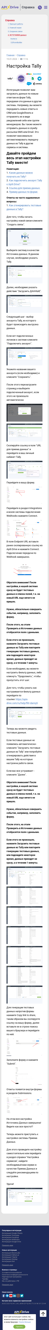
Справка (28, 7)
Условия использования (12, 1273)
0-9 (44, 1304)
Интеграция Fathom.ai (10, 1255)
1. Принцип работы (15, 24)
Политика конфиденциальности (15, 1275)
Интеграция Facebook (10, 1237)
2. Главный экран (15, 28)
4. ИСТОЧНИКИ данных (17, 35)
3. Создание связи (15, 31)
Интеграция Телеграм (10, 1235)
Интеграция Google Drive (11, 1242)
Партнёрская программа (11, 1277)
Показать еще (7, 1245)
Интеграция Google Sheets (12, 1233)
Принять (19, 1327)
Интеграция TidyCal (9, 1257)
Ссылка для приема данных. (24, 188)
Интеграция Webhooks (11, 1240)
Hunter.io (13, 39)
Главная (11, 55)
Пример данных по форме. (23, 191)
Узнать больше (25, 1322)
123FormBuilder (16, 42)
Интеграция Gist (8, 1261)
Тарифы (5, 1279)
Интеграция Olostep (9, 1259)
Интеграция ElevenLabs (11, 1253)
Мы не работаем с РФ (10, 1281)
